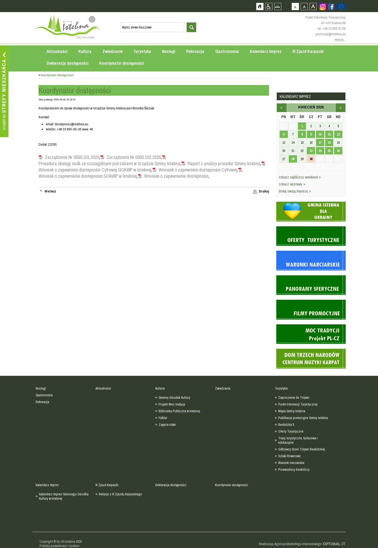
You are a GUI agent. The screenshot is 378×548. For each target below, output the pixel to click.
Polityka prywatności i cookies (59, 546)
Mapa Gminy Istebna (291, 411)
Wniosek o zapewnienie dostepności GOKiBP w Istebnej (88, 176)
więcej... (340, 39)
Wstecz (50, 191)
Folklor (163, 418)
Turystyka (142, 51)
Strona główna (260, 6)
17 (320, 142)
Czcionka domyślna (295, 6)
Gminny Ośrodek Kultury (174, 397)
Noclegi (168, 51)
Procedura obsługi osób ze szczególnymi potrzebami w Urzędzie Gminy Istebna (109, 163)
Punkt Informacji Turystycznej (297, 404)
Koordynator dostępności (121, 63)
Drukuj (264, 191)
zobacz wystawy (292, 184)
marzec (281, 107)
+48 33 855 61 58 (334, 28)
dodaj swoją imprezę (295, 191)
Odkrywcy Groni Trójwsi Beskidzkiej (301, 449)
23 (311, 151)
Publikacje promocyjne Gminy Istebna (303, 418)
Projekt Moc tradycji (172, 404)
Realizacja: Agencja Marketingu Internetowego (290, 544)
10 (320, 134)
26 (338, 151)
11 (329, 134)
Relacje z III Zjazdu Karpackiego (120, 494)
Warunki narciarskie (291, 463)
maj (340, 107)
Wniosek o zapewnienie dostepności (176, 176)
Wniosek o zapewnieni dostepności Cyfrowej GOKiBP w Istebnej (95, 170)
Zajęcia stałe (167, 424)
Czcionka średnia (304, 6)
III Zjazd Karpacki (308, 51)
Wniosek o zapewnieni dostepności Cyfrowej (198, 170)
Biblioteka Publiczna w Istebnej (179, 411)
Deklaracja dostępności (67, 63)
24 (320, 151)
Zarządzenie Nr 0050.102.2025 (134, 157)
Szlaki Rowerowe (289, 456)
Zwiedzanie (112, 51)
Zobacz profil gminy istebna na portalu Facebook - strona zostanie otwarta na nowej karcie (331, 6)
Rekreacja (195, 51)
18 (329, 142)
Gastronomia (227, 51)
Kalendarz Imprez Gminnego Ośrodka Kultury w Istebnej (63, 496)
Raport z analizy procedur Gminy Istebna (224, 163)
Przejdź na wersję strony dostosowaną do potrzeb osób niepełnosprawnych (269, 6)
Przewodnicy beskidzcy (294, 469)
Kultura (85, 51)
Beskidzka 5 (286, 424)
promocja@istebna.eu (331, 33)
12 (338, 134)
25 (329, 151)
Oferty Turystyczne (291, 431)
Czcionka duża (313, 6)
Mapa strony (278, 6)
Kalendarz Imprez (266, 51)
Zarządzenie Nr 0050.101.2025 (72, 157)
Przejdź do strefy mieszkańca (4, 91)
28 (292, 159)
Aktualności (57, 51)
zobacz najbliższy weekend (300, 177)
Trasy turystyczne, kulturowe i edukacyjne (298, 440)
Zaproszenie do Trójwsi (293, 397)
